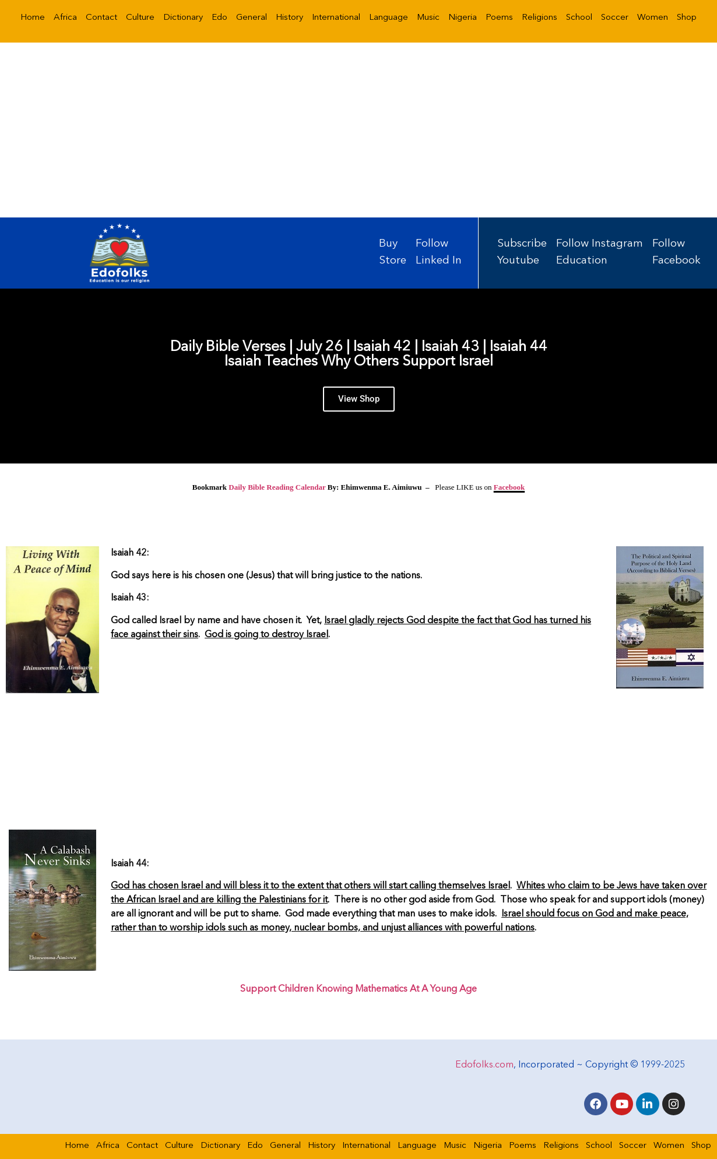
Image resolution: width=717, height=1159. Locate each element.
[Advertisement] (358, 130)
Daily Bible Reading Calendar (277, 487)
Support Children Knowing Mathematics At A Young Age (358, 989)
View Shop (358, 401)
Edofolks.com (484, 1064)
